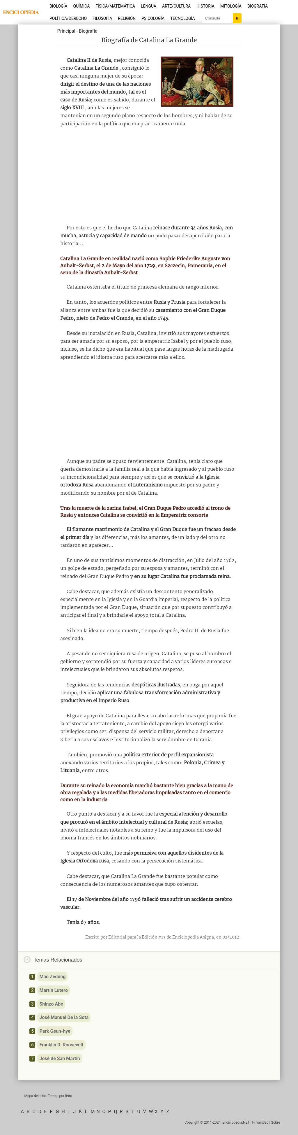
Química (81, 6)
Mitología (231, 6)
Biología (58, 6)
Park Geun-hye (54, 1031)
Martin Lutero (53, 990)
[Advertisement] (149, 176)
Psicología (152, 18)
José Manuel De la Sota (63, 1017)
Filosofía (102, 18)
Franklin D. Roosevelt (61, 1045)
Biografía (257, 6)
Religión (127, 18)
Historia (205, 6)
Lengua (148, 6)
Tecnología (182, 18)
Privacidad (260, 1122)
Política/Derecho (68, 18)
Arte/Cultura (176, 6)
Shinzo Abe (51, 1004)
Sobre (275, 1122)
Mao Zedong (52, 976)
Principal (66, 31)
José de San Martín (59, 1058)
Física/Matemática (115, 6)
